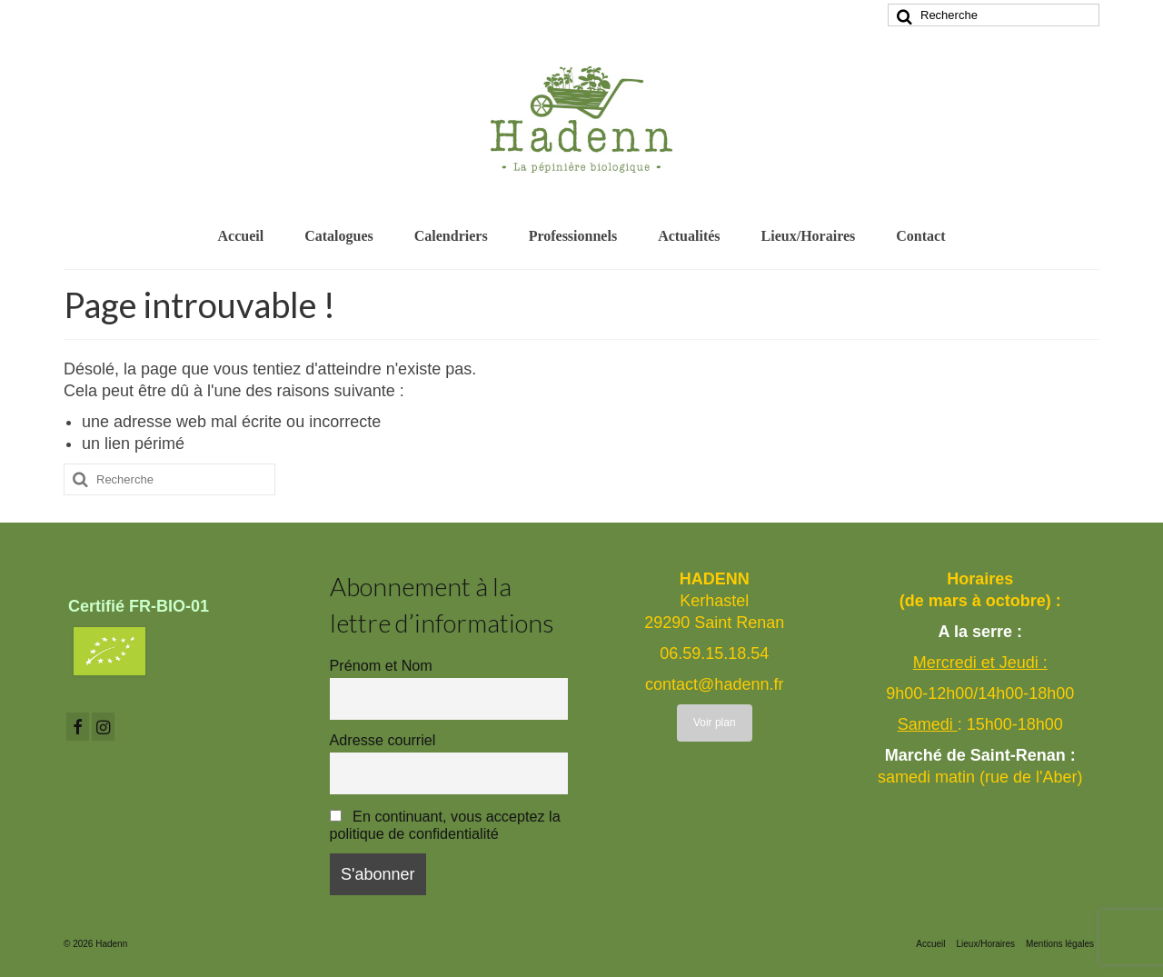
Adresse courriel (383, 740)
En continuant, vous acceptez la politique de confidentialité (445, 825)
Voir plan (714, 722)
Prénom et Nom (381, 665)
